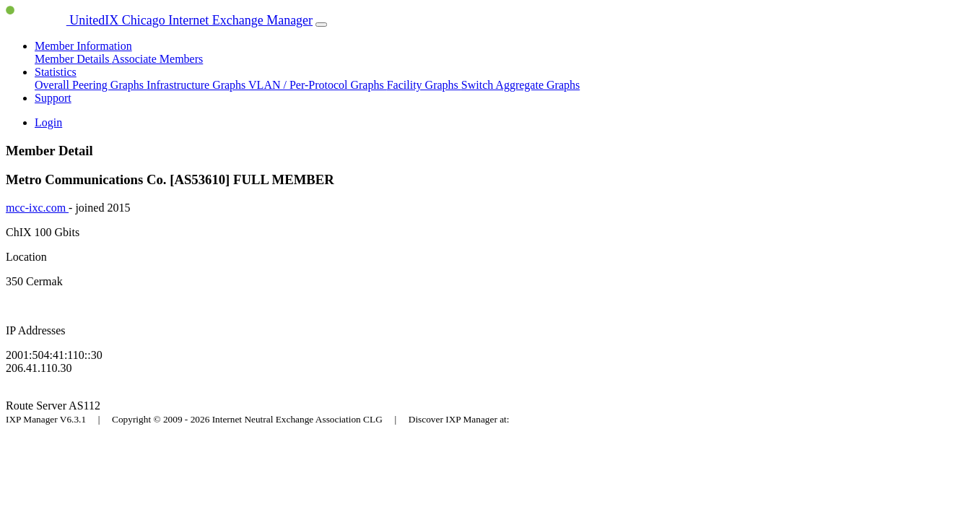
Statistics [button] (56, 72)
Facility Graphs (424, 85)
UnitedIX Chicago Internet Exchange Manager (159, 20)
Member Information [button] (83, 46)
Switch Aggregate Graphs (520, 85)
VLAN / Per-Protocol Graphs (317, 85)
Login (48, 122)
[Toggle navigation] (321, 24)
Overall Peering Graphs (91, 85)
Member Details (73, 59)
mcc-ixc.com (37, 208)
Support (53, 98)
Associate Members (158, 59)
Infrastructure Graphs (197, 85)
